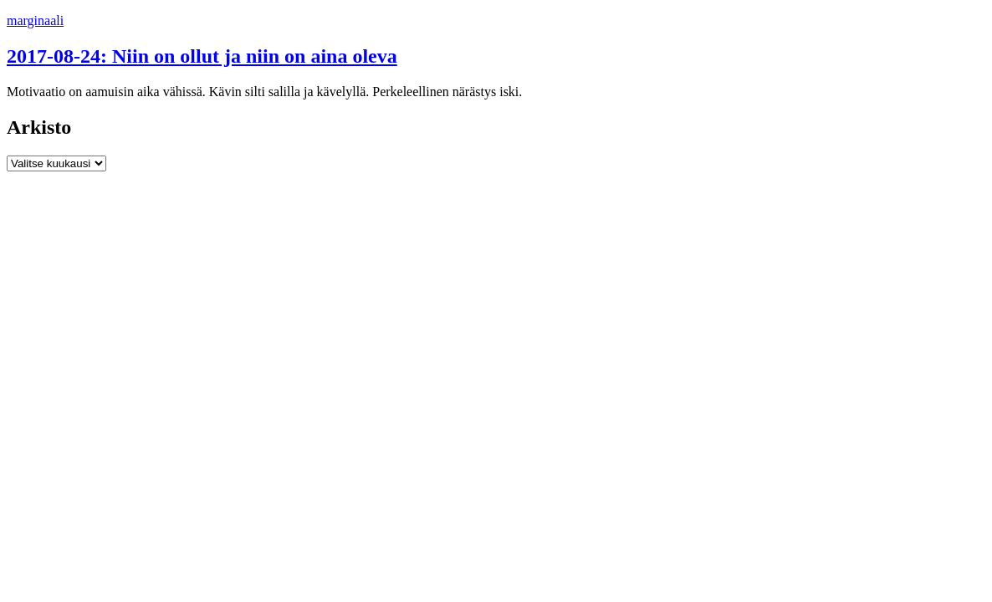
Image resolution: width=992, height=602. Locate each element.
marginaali (35, 20)
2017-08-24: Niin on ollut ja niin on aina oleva (202, 56)
